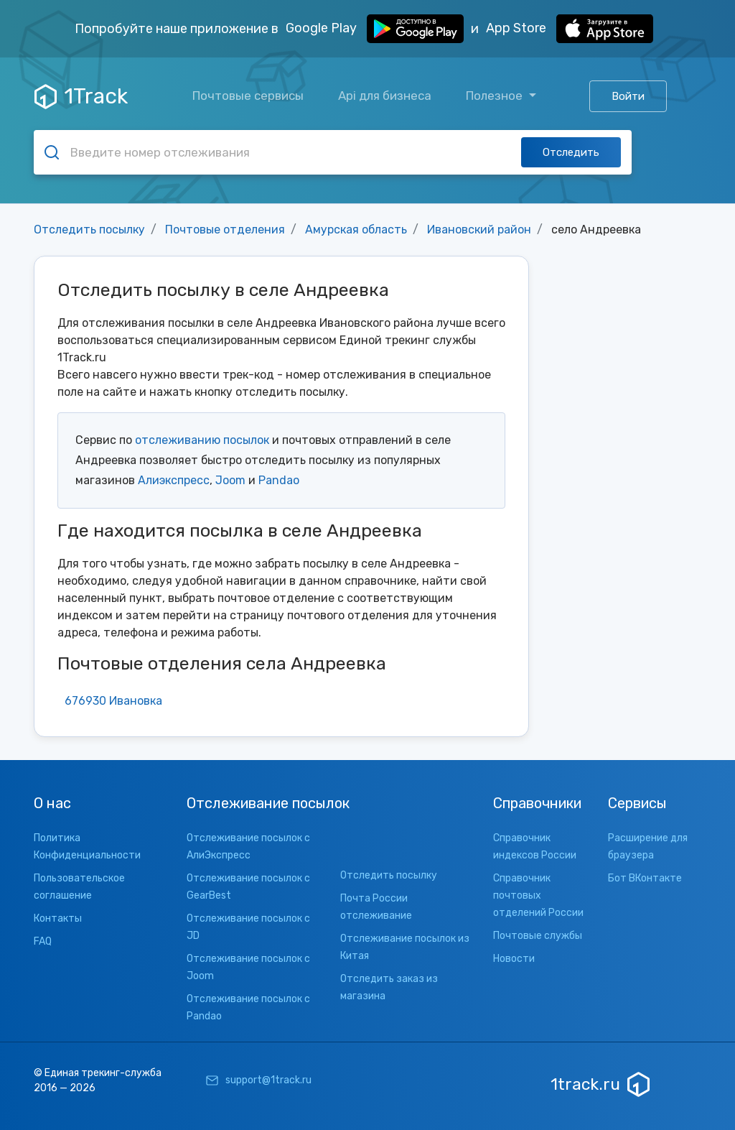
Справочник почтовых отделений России (538, 895)
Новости (514, 959)
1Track (81, 96)
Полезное (495, 95)
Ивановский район (479, 229)
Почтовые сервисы (248, 95)
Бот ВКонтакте (645, 878)
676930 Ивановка (113, 701)
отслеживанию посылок (202, 440)
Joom (230, 480)
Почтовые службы (537, 936)
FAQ (43, 941)
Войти (628, 96)
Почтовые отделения (225, 229)
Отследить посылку (89, 229)
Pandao (278, 480)
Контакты (58, 918)
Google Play (375, 28)
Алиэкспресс (174, 480)
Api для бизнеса (384, 95)
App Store (569, 28)
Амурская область (356, 229)
